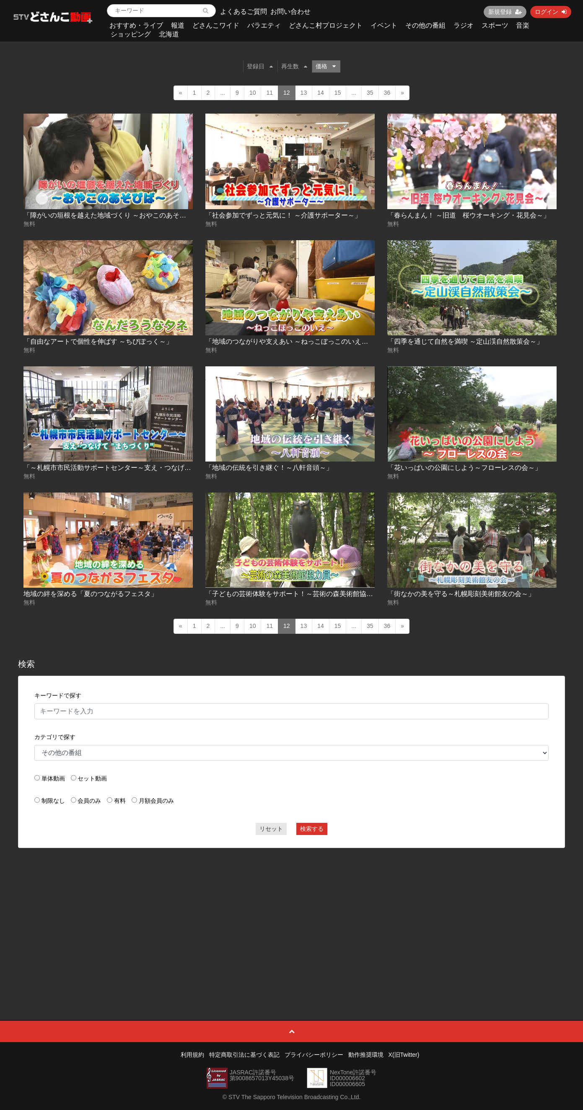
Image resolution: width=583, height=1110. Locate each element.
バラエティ (264, 25)
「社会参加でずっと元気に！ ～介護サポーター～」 (283, 215)
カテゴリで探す (54, 737)
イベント (384, 25)
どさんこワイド (215, 25)
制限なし (53, 800)
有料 (120, 800)
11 (269, 92)
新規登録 (505, 11)
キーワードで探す (57, 695)
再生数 (294, 66)
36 (387, 92)
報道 (177, 25)
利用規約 (192, 1054)
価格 (326, 66)
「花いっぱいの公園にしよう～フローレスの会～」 (464, 467)
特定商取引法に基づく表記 (244, 1054)
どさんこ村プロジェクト (326, 25)
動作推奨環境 (365, 1054)
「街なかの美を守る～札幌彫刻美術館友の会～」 (461, 593)
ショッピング (131, 34)
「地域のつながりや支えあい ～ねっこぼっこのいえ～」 (290, 341)
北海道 (169, 34)
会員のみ (89, 800)
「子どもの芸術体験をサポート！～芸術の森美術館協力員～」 (299, 593)
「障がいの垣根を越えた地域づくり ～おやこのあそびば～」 (114, 215)
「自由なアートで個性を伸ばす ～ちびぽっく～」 (98, 341)
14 (320, 92)
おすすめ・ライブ (136, 25)
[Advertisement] (291, 915)
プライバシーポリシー (314, 1054)
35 (370, 92)
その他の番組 (425, 25)
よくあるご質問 (243, 11)
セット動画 (92, 778)
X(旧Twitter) (404, 1054)
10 (252, 92)
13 (304, 92)
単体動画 (53, 778)
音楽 (522, 25)
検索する (312, 828)
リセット (271, 828)
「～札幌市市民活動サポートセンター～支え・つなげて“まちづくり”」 (129, 467)
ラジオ (463, 25)
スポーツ (495, 25)
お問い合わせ (290, 11)
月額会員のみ (156, 800)
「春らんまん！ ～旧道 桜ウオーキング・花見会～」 (468, 215)
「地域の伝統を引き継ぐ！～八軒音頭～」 (269, 467)
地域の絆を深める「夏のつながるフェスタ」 (90, 593)
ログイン (551, 11)
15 (337, 92)
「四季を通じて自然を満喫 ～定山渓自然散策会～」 (465, 341)
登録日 (260, 66)
